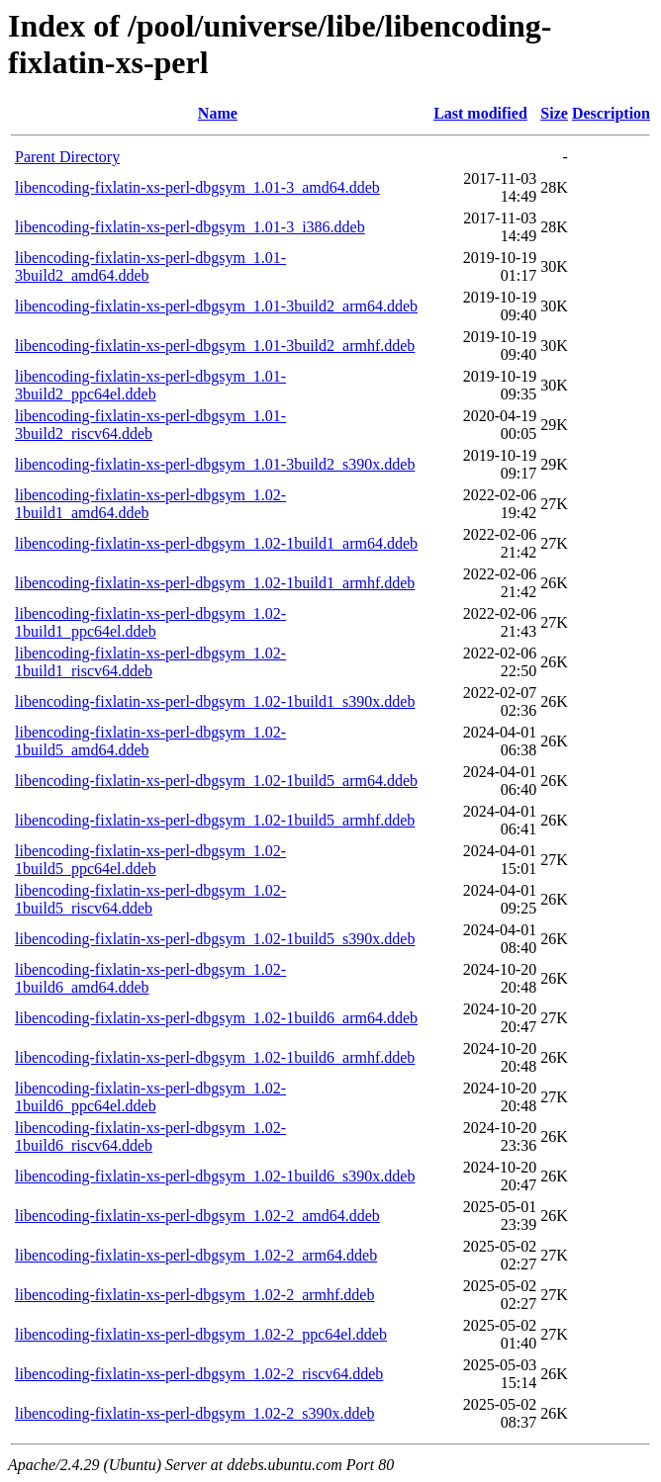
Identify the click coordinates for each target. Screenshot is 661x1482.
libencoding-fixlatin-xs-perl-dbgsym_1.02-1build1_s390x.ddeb (215, 701)
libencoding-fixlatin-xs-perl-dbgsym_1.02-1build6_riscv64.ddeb (150, 1136)
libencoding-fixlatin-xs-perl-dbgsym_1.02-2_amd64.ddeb (197, 1215)
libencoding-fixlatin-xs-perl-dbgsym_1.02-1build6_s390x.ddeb (215, 1176)
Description (611, 113)
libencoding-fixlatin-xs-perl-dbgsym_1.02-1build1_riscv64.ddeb (150, 662)
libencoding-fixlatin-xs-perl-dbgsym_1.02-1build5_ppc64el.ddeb (150, 859)
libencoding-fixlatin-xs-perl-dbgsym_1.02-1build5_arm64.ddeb (216, 780)
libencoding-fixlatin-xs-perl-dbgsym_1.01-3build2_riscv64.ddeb (150, 424)
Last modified (480, 113)
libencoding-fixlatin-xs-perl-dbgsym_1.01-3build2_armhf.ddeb (215, 345)
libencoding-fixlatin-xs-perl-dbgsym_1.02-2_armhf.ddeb (194, 1294)
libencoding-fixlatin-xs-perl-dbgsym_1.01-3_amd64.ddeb (197, 187)
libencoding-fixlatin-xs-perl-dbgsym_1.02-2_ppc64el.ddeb (201, 1334)
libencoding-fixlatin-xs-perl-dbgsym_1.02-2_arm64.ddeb (196, 1255)
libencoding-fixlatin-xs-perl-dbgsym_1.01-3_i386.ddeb (190, 226)
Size (554, 113)
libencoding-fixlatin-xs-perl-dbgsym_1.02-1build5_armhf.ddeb (215, 820)
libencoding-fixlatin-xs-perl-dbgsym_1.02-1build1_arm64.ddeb (216, 543)
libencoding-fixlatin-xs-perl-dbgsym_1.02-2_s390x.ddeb (195, 1413)
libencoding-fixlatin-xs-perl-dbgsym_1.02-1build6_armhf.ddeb (215, 1057)
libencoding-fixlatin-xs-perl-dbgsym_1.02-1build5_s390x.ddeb (215, 938)
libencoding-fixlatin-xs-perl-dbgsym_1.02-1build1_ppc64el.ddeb (150, 622)
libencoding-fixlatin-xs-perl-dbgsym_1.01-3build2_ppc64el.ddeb (150, 385)
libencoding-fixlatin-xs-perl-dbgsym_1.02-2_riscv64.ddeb (199, 1373)
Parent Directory (67, 156)
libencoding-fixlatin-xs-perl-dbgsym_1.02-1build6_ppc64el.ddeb (150, 1097)
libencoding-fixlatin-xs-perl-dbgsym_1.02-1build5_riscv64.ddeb (150, 899)
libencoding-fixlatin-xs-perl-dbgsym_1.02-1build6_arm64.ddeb (216, 1017)
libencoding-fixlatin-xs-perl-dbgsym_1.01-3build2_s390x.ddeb (215, 464)
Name (217, 113)
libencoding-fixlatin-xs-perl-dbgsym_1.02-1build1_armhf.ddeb (215, 582)
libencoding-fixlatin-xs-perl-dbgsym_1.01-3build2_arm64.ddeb (216, 306)
